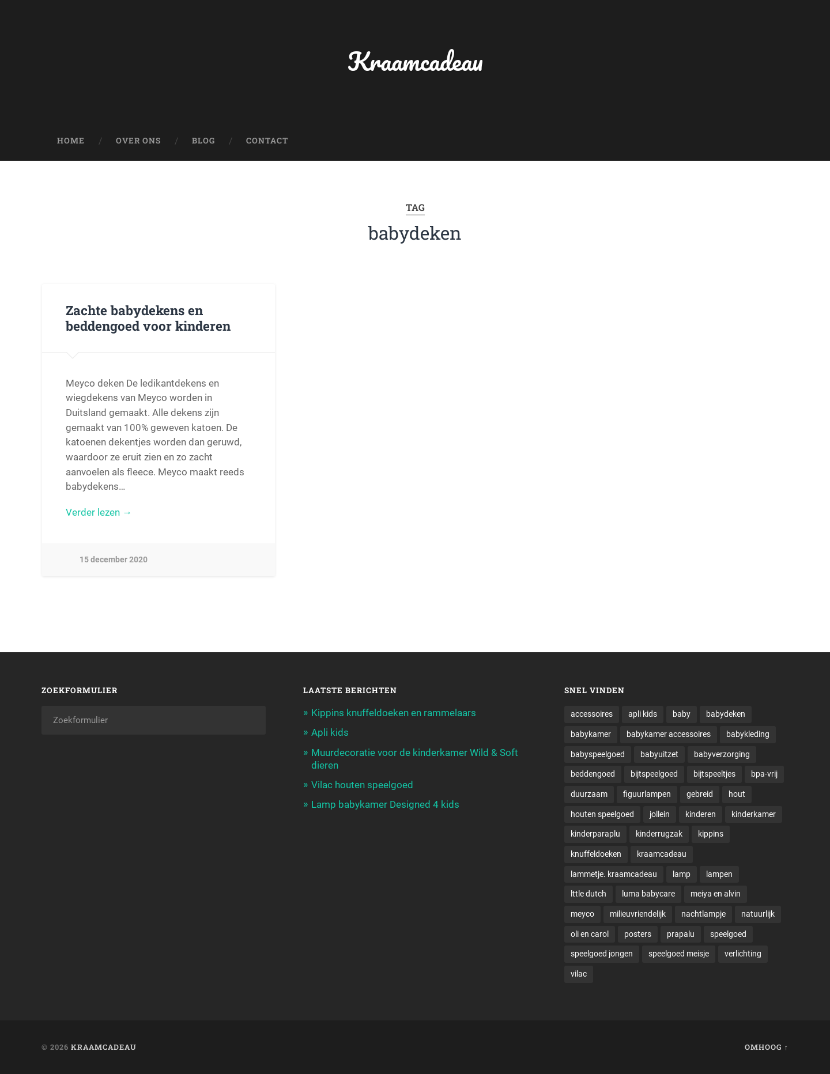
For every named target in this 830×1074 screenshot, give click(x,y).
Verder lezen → (99, 512)
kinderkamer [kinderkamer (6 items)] (753, 814)
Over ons (138, 140)
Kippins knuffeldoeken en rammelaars (393, 712)
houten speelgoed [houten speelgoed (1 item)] (602, 814)
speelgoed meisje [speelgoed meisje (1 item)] (678, 953)
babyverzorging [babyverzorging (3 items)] (722, 754)
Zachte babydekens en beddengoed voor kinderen (148, 317)
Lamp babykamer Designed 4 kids (385, 804)
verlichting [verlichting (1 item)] (743, 953)
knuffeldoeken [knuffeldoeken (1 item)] (596, 854)
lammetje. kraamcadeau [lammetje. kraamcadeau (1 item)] (614, 874)
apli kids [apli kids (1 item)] (642, 713)
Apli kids (330, 732)
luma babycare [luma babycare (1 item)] (648, 893)
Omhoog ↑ (766, 1047)
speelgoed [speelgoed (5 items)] (728, 934)
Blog (203, 140)
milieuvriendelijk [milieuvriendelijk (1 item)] (638, 913)
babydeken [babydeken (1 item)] (725, 713)
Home (71, 140)
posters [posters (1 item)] (637, 934)
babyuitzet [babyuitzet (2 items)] (659, 754)
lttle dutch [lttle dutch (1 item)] (588, 893)
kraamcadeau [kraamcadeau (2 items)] (661, 854)
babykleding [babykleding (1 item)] (747, 734)
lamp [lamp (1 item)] (682, 874)
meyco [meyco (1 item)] (582, 913)
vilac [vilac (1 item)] (579, 973)
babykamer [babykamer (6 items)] (591, 734)
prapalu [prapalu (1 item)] (681, 934)
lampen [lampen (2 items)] (719, 874)
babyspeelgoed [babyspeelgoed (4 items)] (598, 754)
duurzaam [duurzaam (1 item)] (589, 794)
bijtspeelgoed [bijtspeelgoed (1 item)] (654, 773)
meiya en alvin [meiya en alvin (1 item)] (716, 893)
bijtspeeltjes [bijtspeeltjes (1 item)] (714, 773)
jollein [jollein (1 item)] (660, 814)
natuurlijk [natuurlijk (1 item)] (758, 913)
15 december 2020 (114, 560)
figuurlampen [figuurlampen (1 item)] (647, 794)
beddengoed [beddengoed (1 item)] (593, 773)
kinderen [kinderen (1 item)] (700, 814)
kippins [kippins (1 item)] (710, 833)
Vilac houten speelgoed (362, 785)
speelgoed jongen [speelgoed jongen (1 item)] (602, 953)
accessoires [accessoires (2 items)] (592, 713)
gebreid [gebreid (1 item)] (699, 794)
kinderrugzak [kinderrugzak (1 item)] (659, 833)
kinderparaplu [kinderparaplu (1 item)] (595, 833)
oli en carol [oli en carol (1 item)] (590, 934)
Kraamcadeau (415, 60)
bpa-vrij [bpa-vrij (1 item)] (764, 773)
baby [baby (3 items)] (682, 713)
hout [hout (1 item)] (737, 794)
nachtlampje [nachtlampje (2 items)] (703, 913)
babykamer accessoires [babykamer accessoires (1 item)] (669, 734)
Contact (267, 140)
